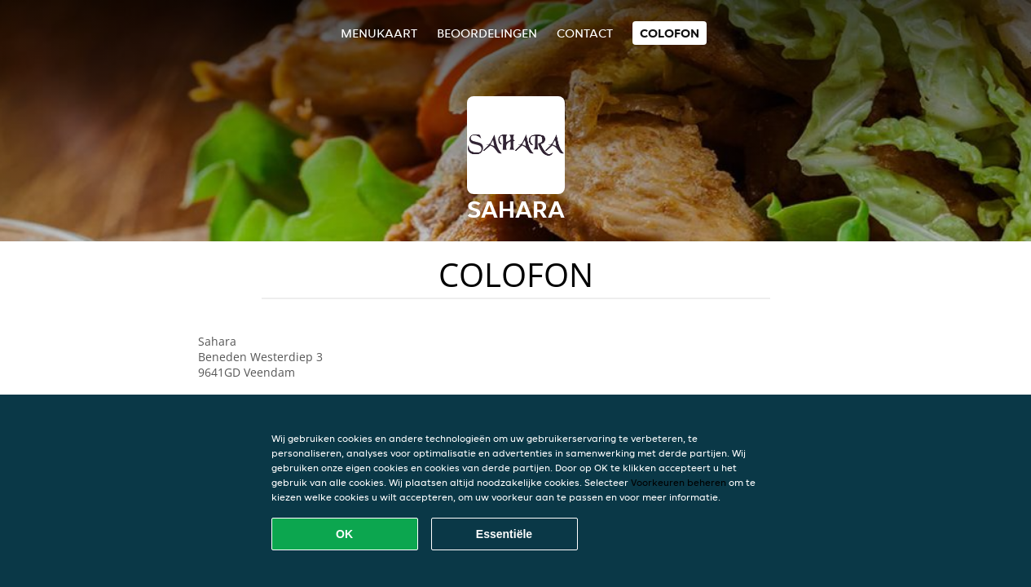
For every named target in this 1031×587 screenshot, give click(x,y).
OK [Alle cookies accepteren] (344, 534)
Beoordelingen (487, 33)
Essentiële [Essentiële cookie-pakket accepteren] (504, 534)
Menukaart (379, 33)
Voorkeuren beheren (678, 482)
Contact (585, 33)
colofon (669, 33)
